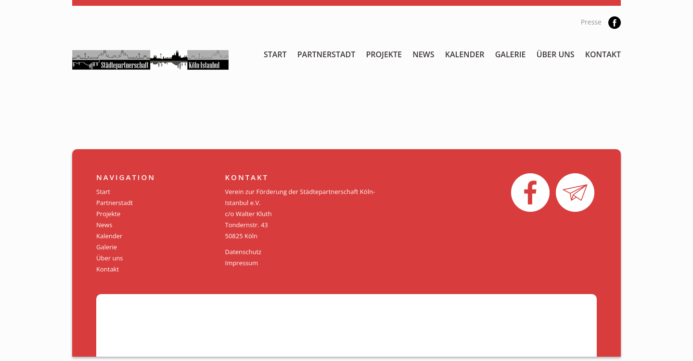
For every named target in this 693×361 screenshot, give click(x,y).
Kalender (465, 54)
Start (275, 54)
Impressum (241, 262)
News (423, 54)
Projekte (384, 54)
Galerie (510, 54)
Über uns (556, 54)
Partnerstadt (326, 54)
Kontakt (603, 54)
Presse (591, 21)
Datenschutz (243, 251)
